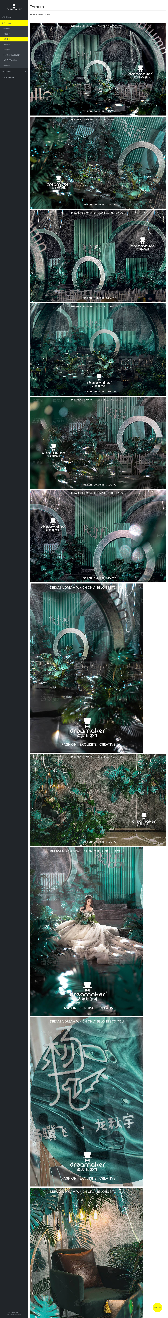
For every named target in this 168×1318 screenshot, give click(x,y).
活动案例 (7, 44)
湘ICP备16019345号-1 (14, 1314)
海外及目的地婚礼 (10, 60)
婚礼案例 (7, 39)
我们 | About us (7, 72)
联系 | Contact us (8, 77)
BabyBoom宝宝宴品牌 (12, 55)
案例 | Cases (6, 23)
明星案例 (7, 34)
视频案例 (7, 65)
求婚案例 (7, 50)
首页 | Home (6, 17)
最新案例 (7, 29)
